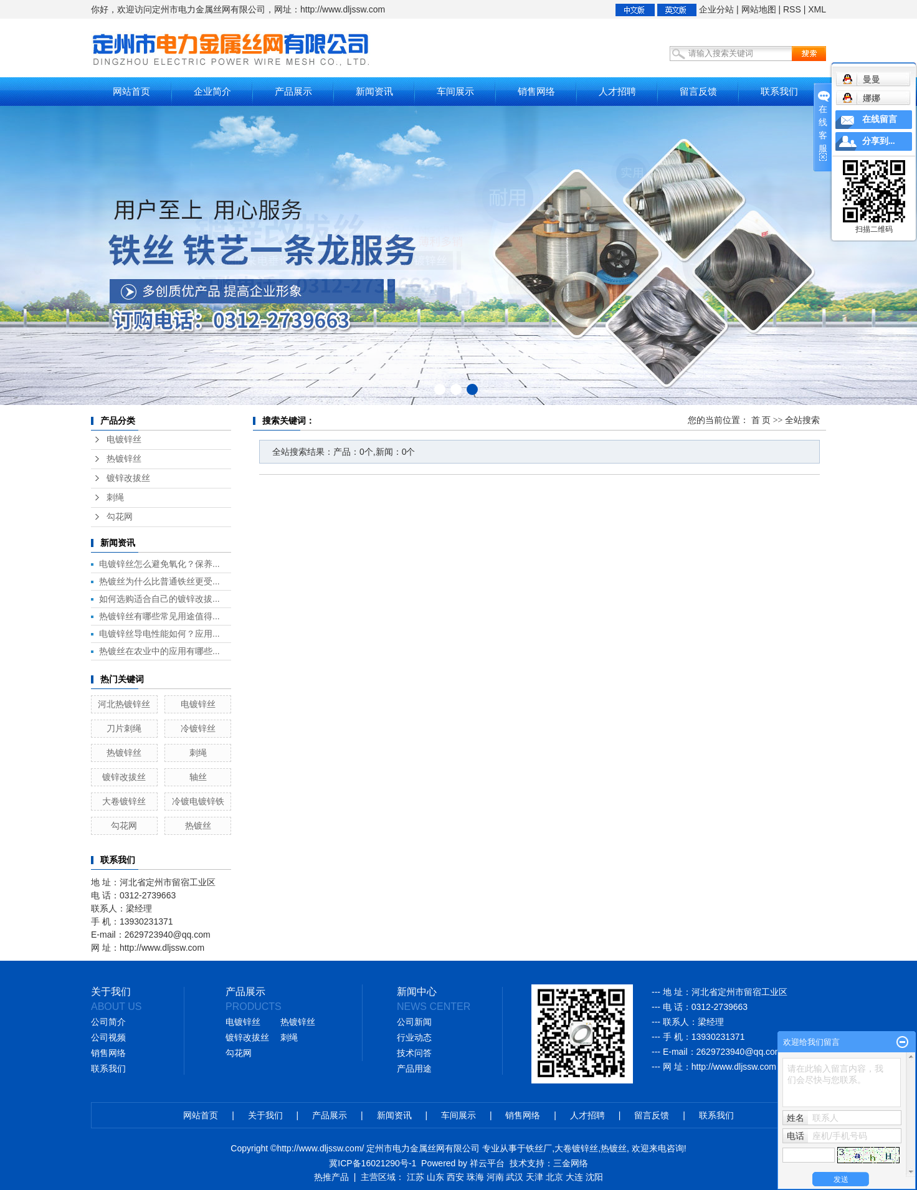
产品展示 (293, 91)
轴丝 (198, 777)
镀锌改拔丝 (128, 478)
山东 (435, 1177)
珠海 (475, 1177)
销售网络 (536, 91)
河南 (495, 1177)
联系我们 (779, 91)
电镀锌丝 (124, 439)
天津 (534, 1177)
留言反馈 (698, 91)
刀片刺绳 (124, 728)
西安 (455, 1177)
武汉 (514, 1177)
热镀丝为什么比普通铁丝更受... (159, 581)
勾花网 (120, 516)
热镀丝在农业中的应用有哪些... (159, 651)
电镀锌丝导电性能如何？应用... (159, 634)
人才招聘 (617, 91)
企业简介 (212, 91)
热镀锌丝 (124, 459)
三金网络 (570, 1163)
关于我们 (265, 1115)
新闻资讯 (374, 91)
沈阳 (594, 1177)
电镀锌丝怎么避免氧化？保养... (159, 564)
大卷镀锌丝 (124, 801)
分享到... (878, 141)
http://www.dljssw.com (733, 1067)
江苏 (415, 1177)
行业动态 (414, 1037)
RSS (792, 9)
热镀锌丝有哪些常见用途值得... (159, 616)
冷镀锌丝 (198, 728)
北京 (554, 1177)
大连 (574, 1177)
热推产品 (331, 1177)
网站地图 (758, 9)
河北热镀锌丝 (124, 704)
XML (817, 9)
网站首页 (131, 91)
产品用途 (414, 1068)
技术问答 (414, 1053)
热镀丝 (198, 826)
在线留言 (879, 119)
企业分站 (716, 9)
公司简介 (108, 1022)
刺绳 (115, 497)
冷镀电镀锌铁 (198, 801)
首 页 (761, 420)
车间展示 (455, 91)
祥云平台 (487, 1163)
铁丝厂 (539, 1148)
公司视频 (108, 1037)
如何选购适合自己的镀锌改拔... (159, 599)
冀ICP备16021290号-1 (372, 1163)
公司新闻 (414, 1022)
